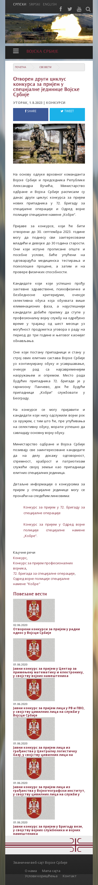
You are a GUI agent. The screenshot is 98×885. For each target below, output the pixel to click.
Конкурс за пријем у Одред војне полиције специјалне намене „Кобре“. (54, 530)
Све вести (45, 67)
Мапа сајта (51, 870)
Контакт (70, 876)
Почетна (20, 67)
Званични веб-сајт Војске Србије (40, 862)
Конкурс (20, 557)
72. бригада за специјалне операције (44, 573)
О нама (31, 870)
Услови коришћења (41, 876)
